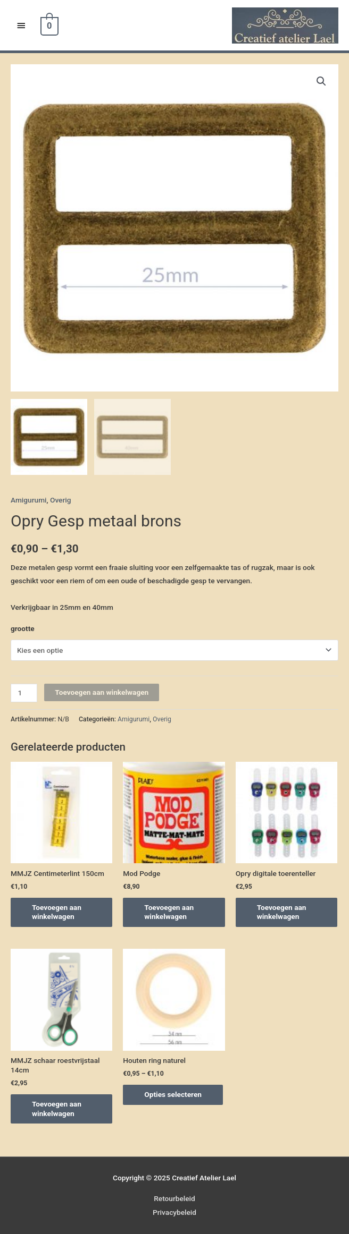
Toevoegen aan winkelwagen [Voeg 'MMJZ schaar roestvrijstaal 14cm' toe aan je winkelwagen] (56, 1109)
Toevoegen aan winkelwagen (101, 692)
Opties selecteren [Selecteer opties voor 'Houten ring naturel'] (173, 1094)
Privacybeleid (174, 1212)
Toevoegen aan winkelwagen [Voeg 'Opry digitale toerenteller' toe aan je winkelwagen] (281, 912)
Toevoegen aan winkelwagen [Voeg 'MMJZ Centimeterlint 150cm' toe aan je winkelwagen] (56, 912)
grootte (23, 628)
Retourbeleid (174, 1198)
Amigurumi (29, 500)
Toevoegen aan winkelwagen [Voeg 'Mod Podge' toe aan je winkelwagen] (169, 912)
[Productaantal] (24, 693)
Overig (60, 500)
